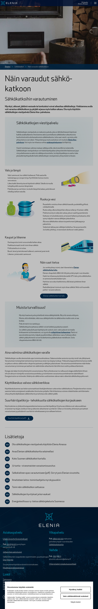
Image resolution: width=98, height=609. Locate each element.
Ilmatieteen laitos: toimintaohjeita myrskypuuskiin (33, 480)
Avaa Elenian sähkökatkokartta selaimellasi (29, 451)
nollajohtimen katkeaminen (60, 332)
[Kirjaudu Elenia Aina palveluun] (84, 3)
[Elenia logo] (49, 520)
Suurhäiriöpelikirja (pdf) (19, 418)
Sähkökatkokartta (56, 545)
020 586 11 (57, 556)
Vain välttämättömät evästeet (75, 596)
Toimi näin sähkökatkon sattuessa (24, 487)
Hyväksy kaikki (75, 589)
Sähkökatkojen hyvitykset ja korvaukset (27, 494)
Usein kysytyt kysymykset (15, 539)
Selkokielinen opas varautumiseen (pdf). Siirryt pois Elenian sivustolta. (42, 473)
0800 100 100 (58, 539)
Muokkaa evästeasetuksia (13, 568)
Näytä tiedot (75, 602)
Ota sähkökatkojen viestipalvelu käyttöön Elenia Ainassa (35, 444)
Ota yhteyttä (8, 560)
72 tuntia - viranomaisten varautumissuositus (30, 466)
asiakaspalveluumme (54, 143)
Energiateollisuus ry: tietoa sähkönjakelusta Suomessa (34, 501)
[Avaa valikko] (95, 3)
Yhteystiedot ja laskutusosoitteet (62, 564)
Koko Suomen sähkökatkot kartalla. (25, 459)
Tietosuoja (7, 580)
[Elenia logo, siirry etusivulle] (9, 3)
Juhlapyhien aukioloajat (12, 552)
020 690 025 (12, 544)
